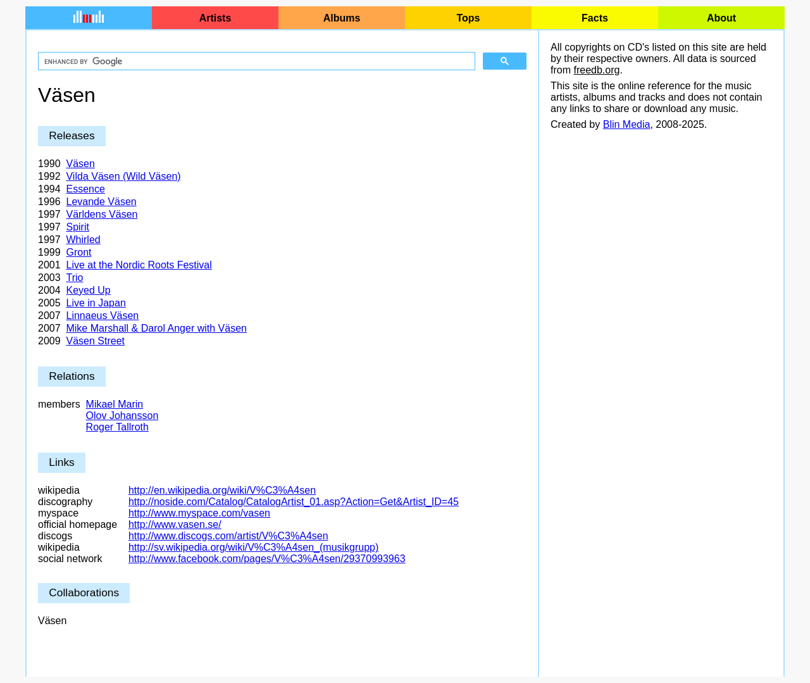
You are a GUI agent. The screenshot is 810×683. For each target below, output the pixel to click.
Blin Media (627, 124)
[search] (255, 61)
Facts (595, 18)
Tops (468, 18)
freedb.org (596, 70)
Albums (342, 18)
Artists (215, 18)
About (721, 18)
